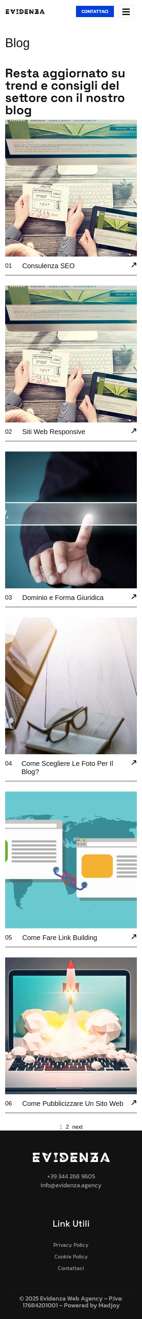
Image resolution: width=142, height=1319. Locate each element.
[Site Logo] (25, 11)
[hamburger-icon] (126, 11)
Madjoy (109, 1305)
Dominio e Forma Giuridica (63, 597)
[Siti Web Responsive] (134, 432)
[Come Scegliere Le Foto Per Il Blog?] (134, 763)
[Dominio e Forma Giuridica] (134, 597)
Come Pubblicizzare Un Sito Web (72, 1103)
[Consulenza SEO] (134, 266)
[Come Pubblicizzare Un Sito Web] (134, 1103)
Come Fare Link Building (59, 937)
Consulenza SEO (48, 266)
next (77, 1127)
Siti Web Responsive (53, 431)
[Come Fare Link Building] (134, 937)
